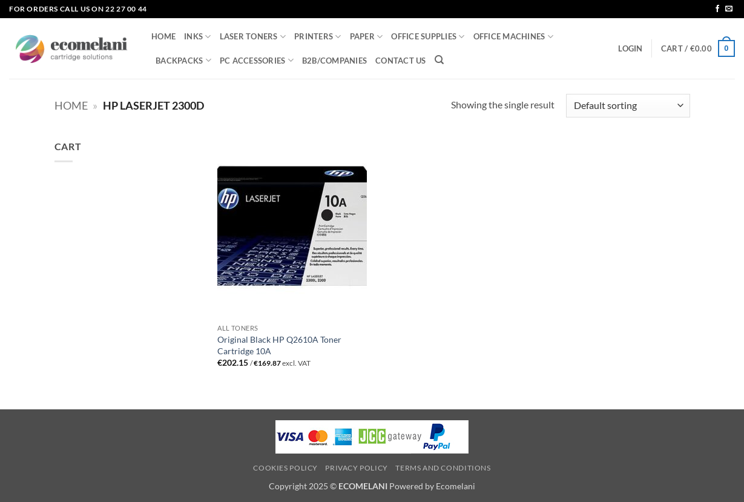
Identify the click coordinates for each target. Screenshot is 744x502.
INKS (197, 36)
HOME (163, 36)
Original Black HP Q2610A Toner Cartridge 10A (279, 345)
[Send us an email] (728, 9)
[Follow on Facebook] (717, 9)
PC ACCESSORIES (257, 60)
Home (71, 105)
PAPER (366, 36)
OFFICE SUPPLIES (427, 36)
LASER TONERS (253, 36)
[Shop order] (628, 105)
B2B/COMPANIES (334, 60)
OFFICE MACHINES (513, 36)
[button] (630, 48)
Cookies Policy (285, 467)
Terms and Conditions (442, 467)
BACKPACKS (183, 60)
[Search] (439, 59)
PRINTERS (317, 36)
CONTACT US (400, 60)
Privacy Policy (356, 467)
